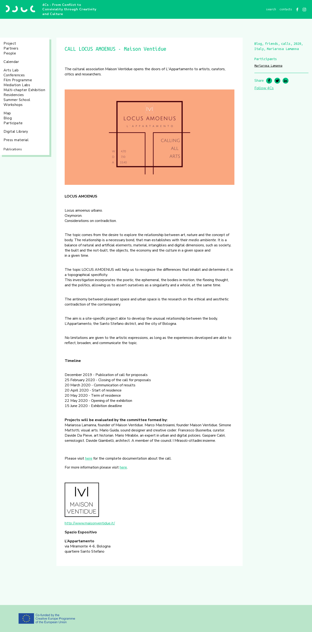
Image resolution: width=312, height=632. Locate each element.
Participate (13, 123)
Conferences (14, 75)
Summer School (17, 99)
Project (10, 43)
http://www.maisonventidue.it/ (90, 523)
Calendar (11, 61)
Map (7, 113)
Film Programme (18, 80)
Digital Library (16, 131)
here (88, 458)
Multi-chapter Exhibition (24, 90)
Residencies (14, 95)
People (10, 53)
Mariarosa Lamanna (268, 65)
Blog (8, 118)
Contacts (286, 9)
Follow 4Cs (264, 88)
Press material (16, 140)
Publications (13, 149)
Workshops (13, 104)
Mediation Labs (17, 85)
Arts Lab (11, 70)
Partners (11, 48)
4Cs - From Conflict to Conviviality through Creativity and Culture (69, 9)
